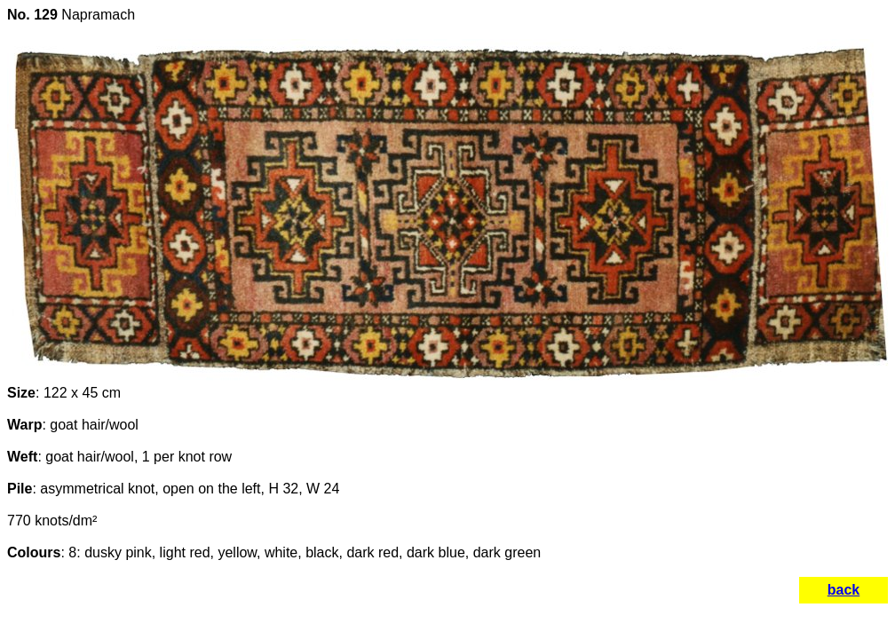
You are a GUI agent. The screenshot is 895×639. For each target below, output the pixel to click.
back (843, 589)
